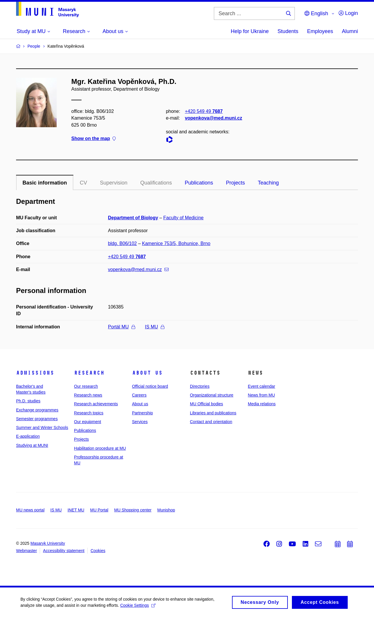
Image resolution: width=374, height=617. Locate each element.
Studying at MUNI (32, 445)
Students (288, 31)
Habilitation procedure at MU (100, 448)
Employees (320, 31)
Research (89, 373)
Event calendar (261, 386)
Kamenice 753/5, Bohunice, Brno (176, 243)
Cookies (98, 550)
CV (83, 183)
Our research (86, 386)
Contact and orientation (211, 421)
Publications (199, 183)
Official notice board (150, 386)
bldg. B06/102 (122, 243)
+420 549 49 (204, 111)
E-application (28, 436)
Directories (199, 386)
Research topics (88, 413)
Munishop (166, 510)
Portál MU (121, 326)
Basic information (44, 183)
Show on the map (93, 138)
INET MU (75, 510)
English (316, 13)
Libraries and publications (213, 413)
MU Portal (99, 510)
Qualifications (156, 183)
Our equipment (87, 421)
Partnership (142, 413)
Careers (139, 395)
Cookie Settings (137, 607)
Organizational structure (211, 395)
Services (140, 421)
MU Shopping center (133, 510)
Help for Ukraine (250, 31)
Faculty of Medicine (183, 217)
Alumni (350, 31)
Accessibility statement (63, 550)
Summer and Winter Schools (42, 427)
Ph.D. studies (28, 401)
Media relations (262, 403)
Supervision (113, 183)
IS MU (154, 326)
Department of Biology (133, 217)
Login (348, 13)
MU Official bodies (206, 403)
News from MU (261, 395)
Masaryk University (47, 543)
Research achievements (96, 403)
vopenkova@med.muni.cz (213, 118)
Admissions (35, 373)
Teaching (268, 183)
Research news (88, 395)
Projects (235, 183)
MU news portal (30, 510)
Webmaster (26, 550)
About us (147, 373)
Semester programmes (37, 418)
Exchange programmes (37, 410)
